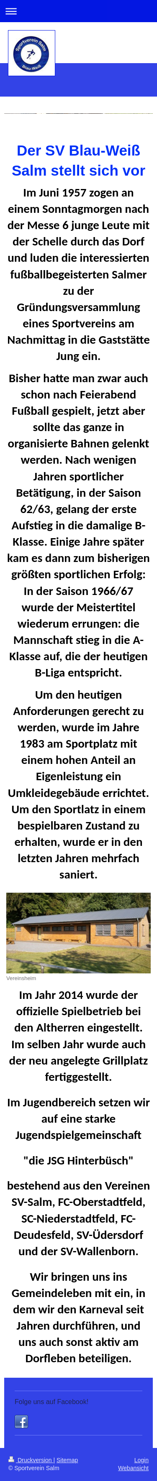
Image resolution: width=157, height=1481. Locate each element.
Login (141, 1460)
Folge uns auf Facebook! (51, 1401)
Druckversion (30, 1460)
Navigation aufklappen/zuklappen (78, 11)
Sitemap (67, 1460)
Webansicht (133, 1468)
